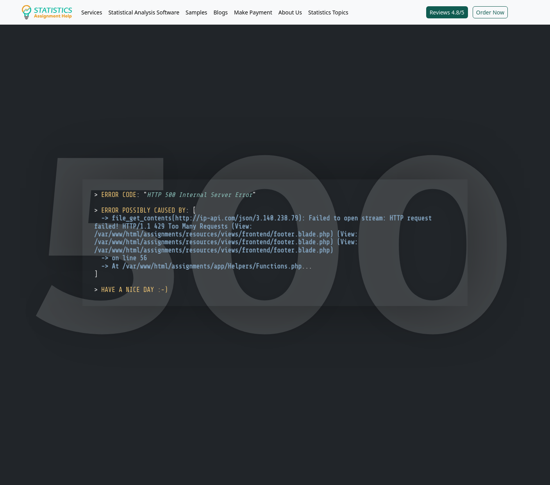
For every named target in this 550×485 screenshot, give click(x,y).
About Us (290, 12)
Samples (196, 12)
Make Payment (253, 12)
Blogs (221, 12)
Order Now (490, 12)
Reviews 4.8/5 (447, 12)
